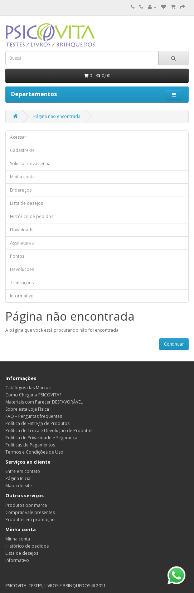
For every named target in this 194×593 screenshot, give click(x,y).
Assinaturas (22, 243)
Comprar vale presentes (30, 512)
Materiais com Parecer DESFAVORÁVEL (44, 402)
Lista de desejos (26, 203)
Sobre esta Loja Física (27, 409)
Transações (22, 283)
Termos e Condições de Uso (34, 452)
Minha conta (22, 177)
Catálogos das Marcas (27, 388)
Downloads (21, 230)
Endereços (20, 190)
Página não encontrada (57, 116)
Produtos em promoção (30, 520)
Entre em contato (22, 471)
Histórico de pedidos (31, 216)
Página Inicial (18, 478)
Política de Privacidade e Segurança (41, 438)
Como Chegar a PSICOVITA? (33, 395)
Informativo (22, 296)
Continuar (174, 344)
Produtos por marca (26, 505)
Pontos (17, 256)
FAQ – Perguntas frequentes (33, 416)
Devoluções (22, 269)
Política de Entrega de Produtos (37, 423)
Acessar (18, 137)
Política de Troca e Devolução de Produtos (48, 431)
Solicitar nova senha (30, 163)
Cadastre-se (22, 150)
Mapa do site (18, 486)
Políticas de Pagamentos (30, 445)
